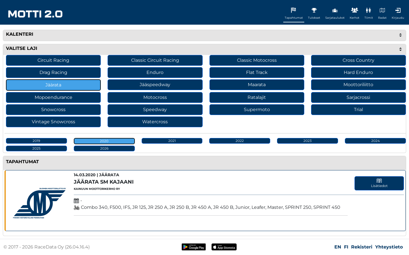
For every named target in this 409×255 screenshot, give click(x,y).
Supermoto (257, 109)
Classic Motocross (257, 60)
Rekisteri (361, 247)
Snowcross (53, 109)
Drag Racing (53, 72)
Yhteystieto (389, 247)
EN (337, 247)
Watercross (155, 121)
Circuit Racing (53, 60)
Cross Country (358, 60)
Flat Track (257, 72)
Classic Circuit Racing (155, 60)
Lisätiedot (379, 183)
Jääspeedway (155, 84)
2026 (104, 148)
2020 (104, 141)
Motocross (155, 97)
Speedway (155, 109)
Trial (358, 109)
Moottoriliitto (358, 84)
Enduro (154, 72)
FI (346, 247)
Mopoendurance (53, 97)
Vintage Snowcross (53, 121)
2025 (36, 148)
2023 (307, 141)
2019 (36, 141)
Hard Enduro (358, 72)
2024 (375, 141)
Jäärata (53, 85)
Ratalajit (257, 97)
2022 (240, 141)
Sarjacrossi (358, 97)
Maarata (257, 84)
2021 (172, 141)
